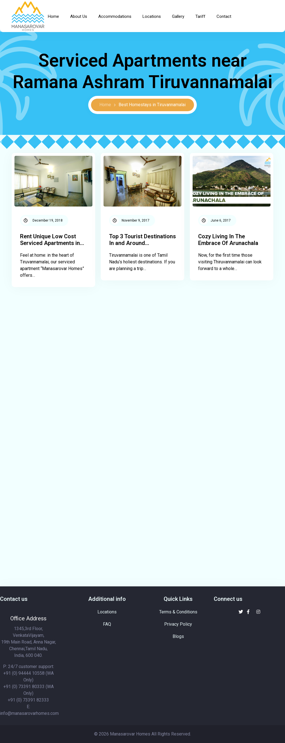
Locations (151, 16)
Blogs (178, 636)
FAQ (107, 624)
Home (53, 16)
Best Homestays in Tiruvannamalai (152, 104)
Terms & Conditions (178, 612)
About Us (78, 16)
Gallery (178, 16)
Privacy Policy (178, 624)
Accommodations (114, 16)
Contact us (14, 599)
